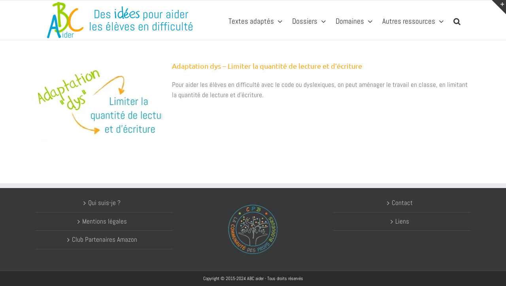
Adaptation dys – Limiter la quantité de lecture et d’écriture (267, 66)
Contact (402, 202)
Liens (402, 221)
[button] (457, 20)
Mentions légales (104, 221)
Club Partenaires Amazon (104, 239)
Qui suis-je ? (104, 202)
